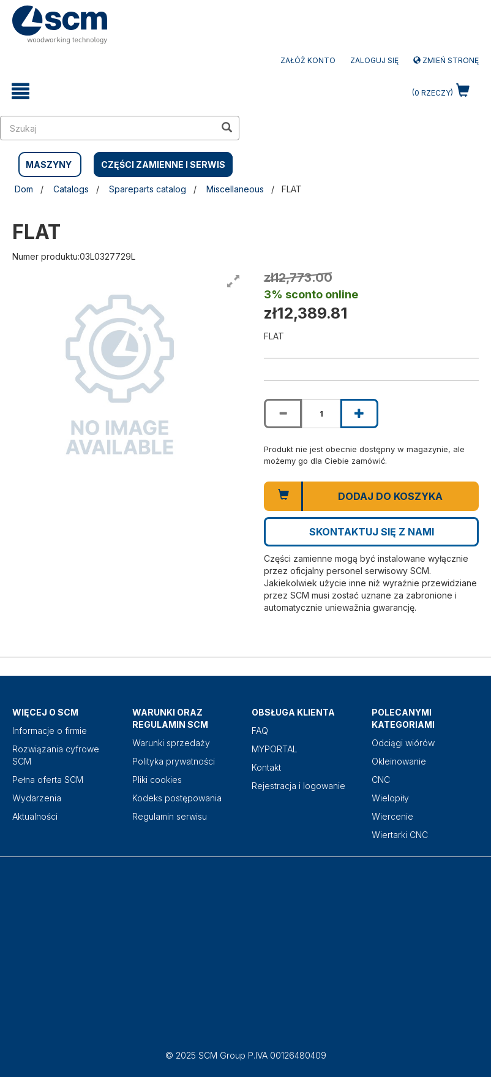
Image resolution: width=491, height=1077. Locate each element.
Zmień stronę (446, 60)
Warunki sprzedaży (171, 743)
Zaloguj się (374, 60)
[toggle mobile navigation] (20, 91)
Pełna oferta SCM (47, 779)
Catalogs (71, 189)
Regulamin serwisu (169, 816)
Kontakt (266, 767)
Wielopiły (390, 798)
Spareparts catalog (147, 189)
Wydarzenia (36, 798)
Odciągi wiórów (403, 743)
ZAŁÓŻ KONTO (307, 60)
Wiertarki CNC (400, 834)
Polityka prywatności (173, 761)
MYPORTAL (275, 749)
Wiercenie (392, 816)
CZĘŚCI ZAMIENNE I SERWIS (163, 164)
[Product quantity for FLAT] (321, 413)
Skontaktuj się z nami (371, 532)
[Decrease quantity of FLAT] (283, 413)
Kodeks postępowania (177, 798)
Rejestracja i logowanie (298, 785)
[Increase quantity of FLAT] (359, 413)
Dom (24, 189)
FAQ (260, 730)
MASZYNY (49, 164)
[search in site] (108, 128)
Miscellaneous (235, 189)
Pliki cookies (157, 779)
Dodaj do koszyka (390, 496)
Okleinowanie (399, 761)
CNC (381, 779)
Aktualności (35, 816)
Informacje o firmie (49, 730)
